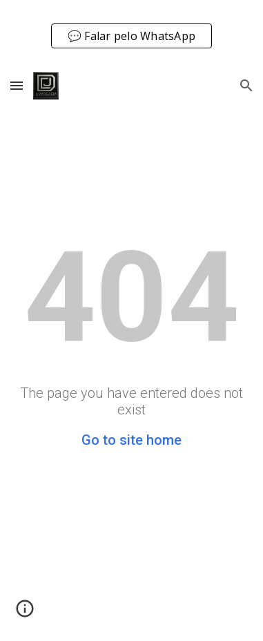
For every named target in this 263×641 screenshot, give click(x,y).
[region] (131, 33)
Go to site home (131, 440)
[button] (16, 85)
